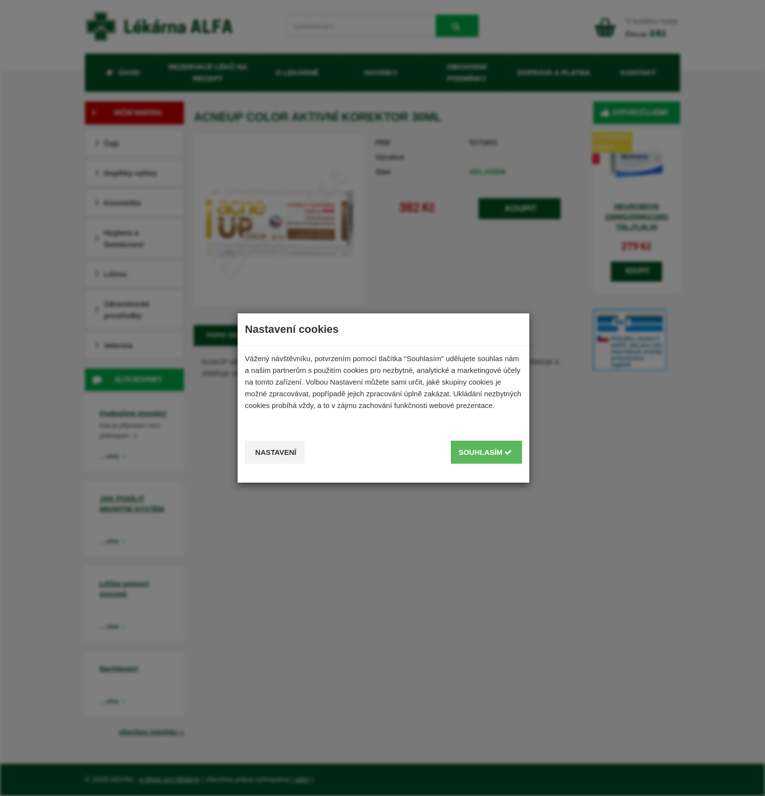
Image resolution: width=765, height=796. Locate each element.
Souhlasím (485, 452)
